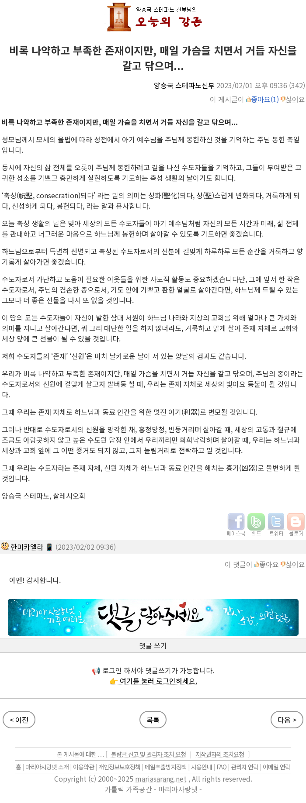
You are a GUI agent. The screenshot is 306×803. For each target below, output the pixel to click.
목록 (153, 719)
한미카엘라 (26, 546)
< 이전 (19, 719)
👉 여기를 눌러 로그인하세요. (153, 680)
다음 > (287, 719)
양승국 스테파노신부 (184, 85)
